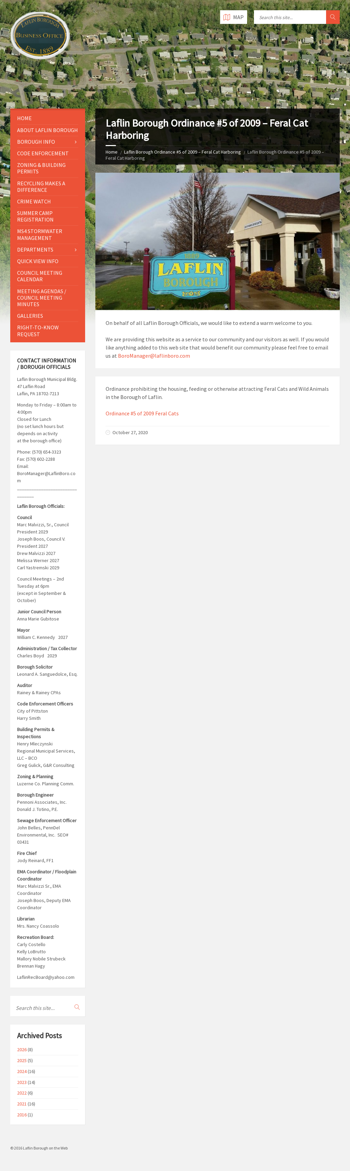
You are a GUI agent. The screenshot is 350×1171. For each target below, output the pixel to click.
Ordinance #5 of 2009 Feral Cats (142, 413)
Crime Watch (34, 201)
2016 (22, 1115)
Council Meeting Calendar (39, 276)
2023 (22, 1082)
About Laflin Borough (47, 130)
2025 (22, 1060)
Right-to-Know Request (38, 330)
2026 (22, 1049)
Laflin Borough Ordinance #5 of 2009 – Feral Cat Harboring (182, 152)
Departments (35, 249)
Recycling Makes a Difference (41, 186)
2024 (22, 1071)
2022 (22, 1093)
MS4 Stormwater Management (39, 234)
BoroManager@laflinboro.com (154, 355)
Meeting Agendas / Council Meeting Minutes (41, 298)
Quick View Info (37, 261)
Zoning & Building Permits (41, 168)
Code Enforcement (43, 153)
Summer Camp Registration (35, 216)
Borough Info (36, 141)
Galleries (30, 315)
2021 (22, 1104)
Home (112, 152)
